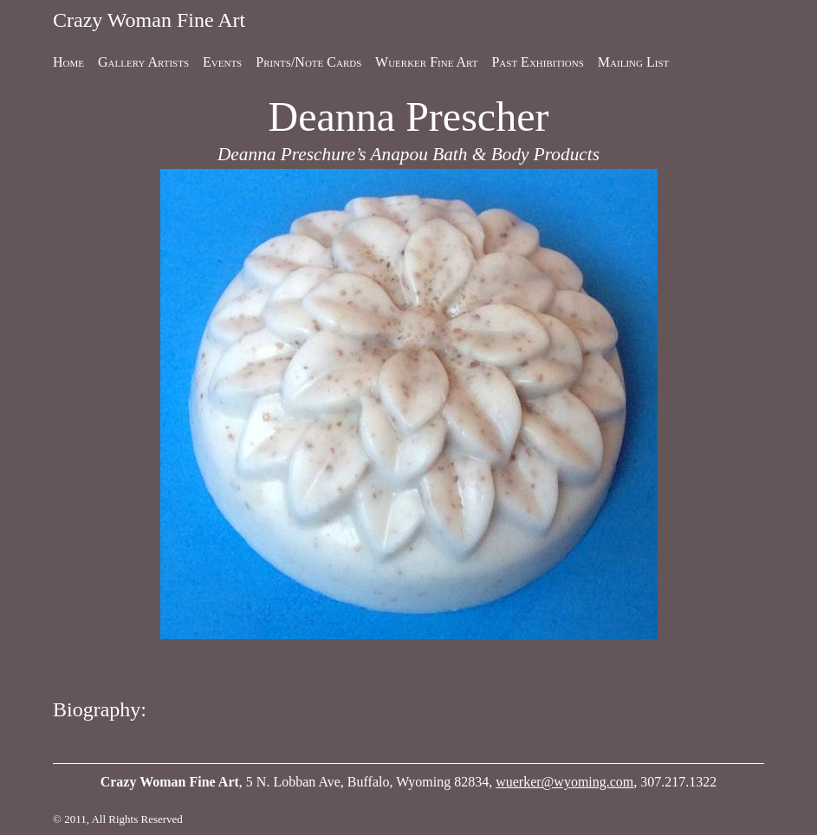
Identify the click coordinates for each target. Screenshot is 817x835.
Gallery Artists (143, 62)
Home (68, 62)
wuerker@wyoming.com (564, 781)
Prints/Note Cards (308, 62)
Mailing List (633, 62)
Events (222, 62)
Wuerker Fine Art (426, 62)
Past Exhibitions (537, 62)
